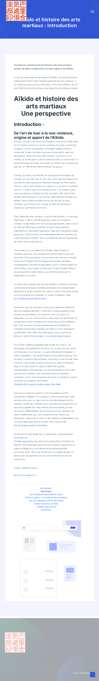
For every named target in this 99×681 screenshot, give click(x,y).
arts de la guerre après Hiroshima (30, 425)
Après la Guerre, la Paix (46, 504)
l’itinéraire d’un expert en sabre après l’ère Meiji (37, 384)
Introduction (46, 488)
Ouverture (46, 452)
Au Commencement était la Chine (46, 495)
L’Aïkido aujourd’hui (23, 441)
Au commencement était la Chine (30, 299)
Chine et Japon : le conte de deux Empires (50, 336)
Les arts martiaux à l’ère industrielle (46, 501)
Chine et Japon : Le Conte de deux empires (46, 498)
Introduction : (29, 125)
